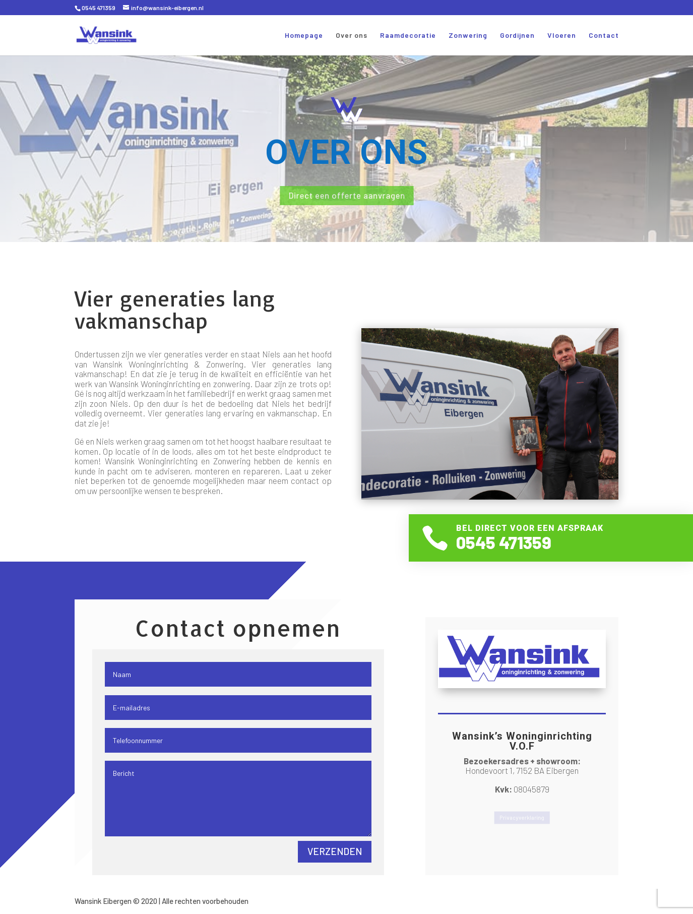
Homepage (304, 35)
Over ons (351, 35)
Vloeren (561, 35)
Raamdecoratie (408, 35)
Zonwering (468, 35)
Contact (604, 35)
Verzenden (334, 851)
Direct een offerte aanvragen (347, 195)
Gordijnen (517, 35)
